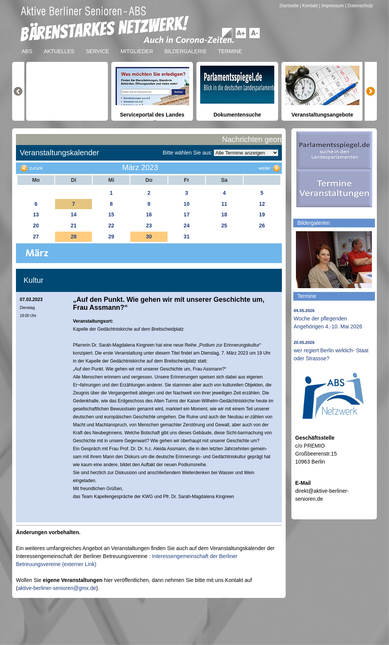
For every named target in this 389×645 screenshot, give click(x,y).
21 (74, 225)
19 (262, 214)
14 (74, 214)
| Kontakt (309, 5)
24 (186, 225)
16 (149, 214)
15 (111, 214)
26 (262, 225)
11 (224, 204)
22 (111, 225)
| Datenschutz (359, 5)
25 (224, 225)
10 (186, 204)
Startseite (289, 5)
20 (36, 225)
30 (149, 236)
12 (262, 204)
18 (224, 214)
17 (186, 214)
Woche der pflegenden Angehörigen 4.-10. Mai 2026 (328, 319)
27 (36, 236)
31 (186, 236)
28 (74, 236)
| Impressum (331, 5)
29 (111, 236)
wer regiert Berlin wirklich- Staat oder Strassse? (331, 350)
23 (149, 225)
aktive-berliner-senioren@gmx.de (57, 588)
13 (36, 214)
